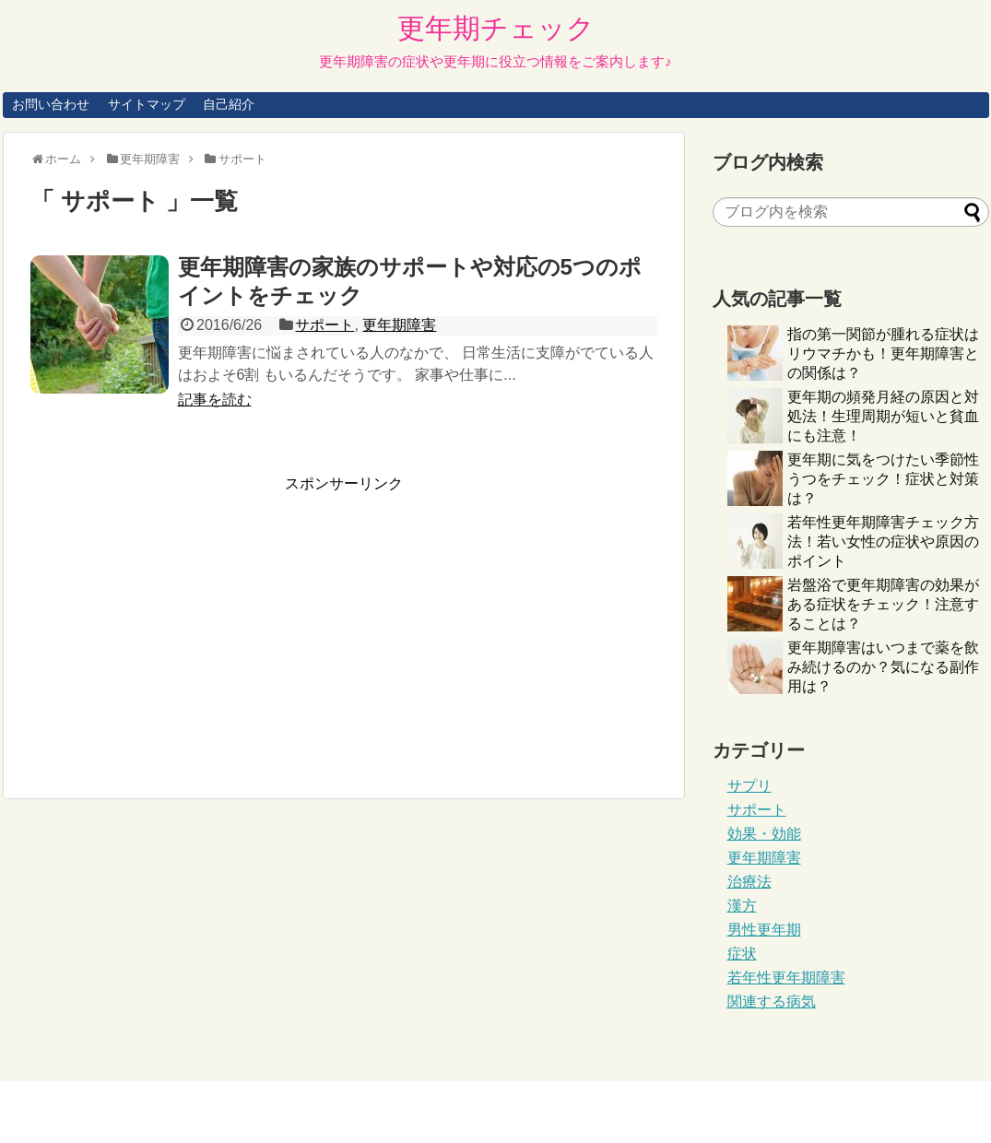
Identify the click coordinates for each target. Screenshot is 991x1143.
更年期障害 (399, 325)
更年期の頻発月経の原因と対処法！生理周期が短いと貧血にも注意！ (883, 416)
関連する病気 (771, 1001)
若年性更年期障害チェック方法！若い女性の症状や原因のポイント (883, 541)
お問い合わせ (50, 104)
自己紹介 (228, 104)
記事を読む (215, 399)
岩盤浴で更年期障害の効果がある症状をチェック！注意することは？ (883, 604)
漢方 (742, 905)
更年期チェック (496, 28)
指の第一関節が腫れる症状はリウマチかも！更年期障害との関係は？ (883, 353)
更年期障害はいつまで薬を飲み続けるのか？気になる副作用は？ (883, 667)
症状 (742, 953)
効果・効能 (764, 834)
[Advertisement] (185, 623)
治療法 (749, 882)
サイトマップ (146, 104)
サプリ (749, 786)
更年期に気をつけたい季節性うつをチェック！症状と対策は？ (883, 479)
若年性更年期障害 (786, 977)
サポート (324, 325)
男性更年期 (764, 929)
